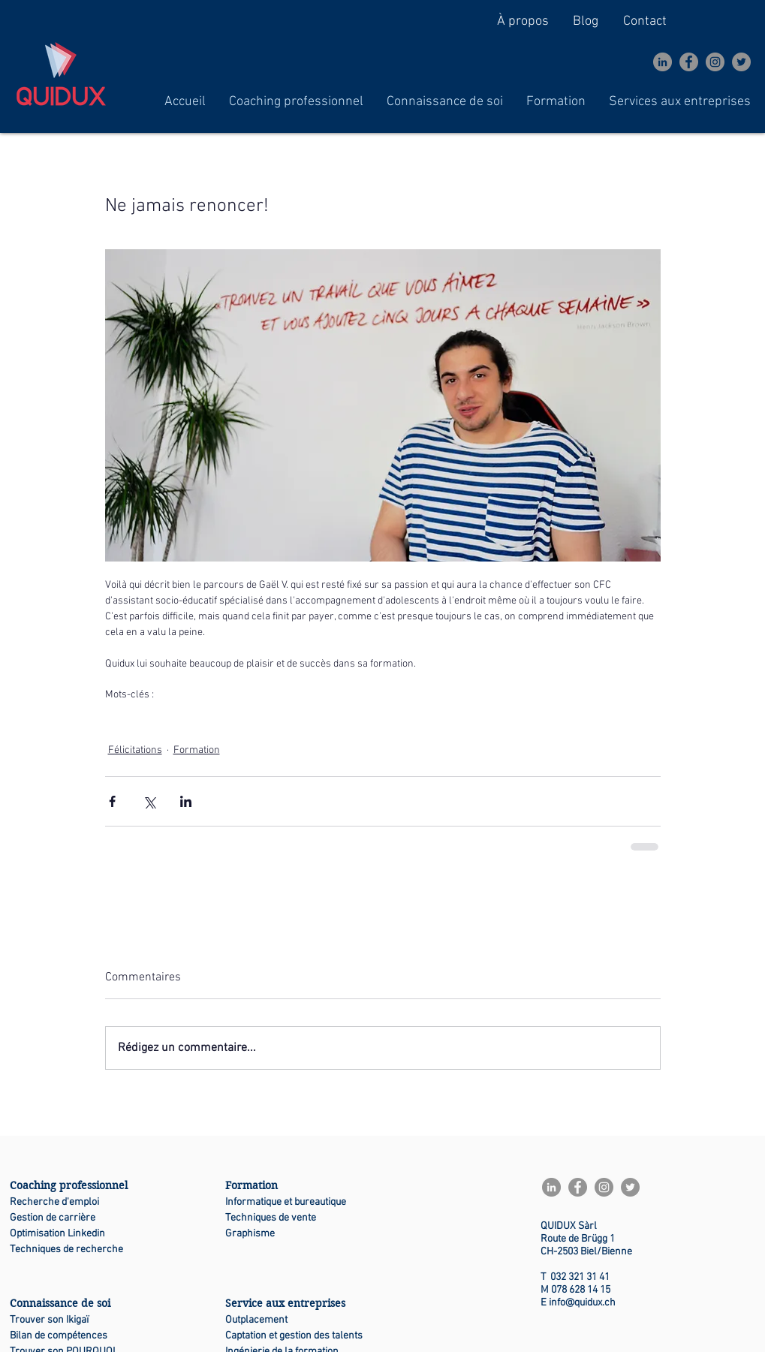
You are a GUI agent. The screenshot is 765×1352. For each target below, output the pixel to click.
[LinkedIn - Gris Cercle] (662, 62)
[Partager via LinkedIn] (186, 801)
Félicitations (135, 750)
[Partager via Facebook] (112, 801)
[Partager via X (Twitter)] (149, 801)
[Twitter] (741, 62)
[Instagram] (715, 62)
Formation (196, 750)
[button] (296, 101)
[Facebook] (688, 62)
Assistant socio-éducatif (157, 718)
